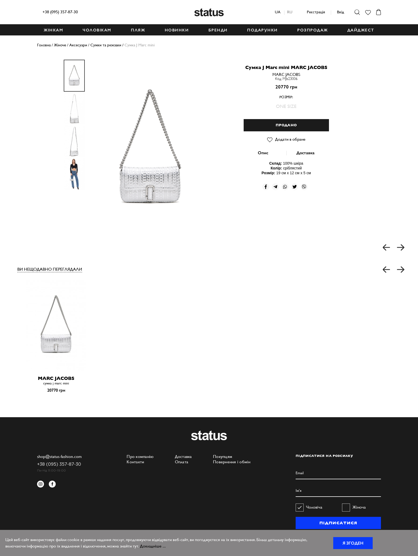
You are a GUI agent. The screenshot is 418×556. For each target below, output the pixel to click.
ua (277, 12)
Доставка (305, 152)
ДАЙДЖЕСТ (360, 30)
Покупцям (222, 456)
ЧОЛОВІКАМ (97, 30)
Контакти (135, 461)
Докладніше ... (153, 546)
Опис (263, 152)
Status (209, 12)
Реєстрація (316, 12)
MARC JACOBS (286, 74)
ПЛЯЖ (138, 30)
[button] (387, 269)
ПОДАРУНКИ (262, 30)
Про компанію (140, 456)
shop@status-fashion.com (59, 456)
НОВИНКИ (177, 30)
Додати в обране (286, 139)
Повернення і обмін (232, 461)
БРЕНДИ (218, 30)
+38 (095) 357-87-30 (60, 11)
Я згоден (353, 543)
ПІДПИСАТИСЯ (338, 523)
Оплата (181, 461)
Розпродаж (312, 30)
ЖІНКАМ (53, 30)
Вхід (340, 12)
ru (289, 12)
